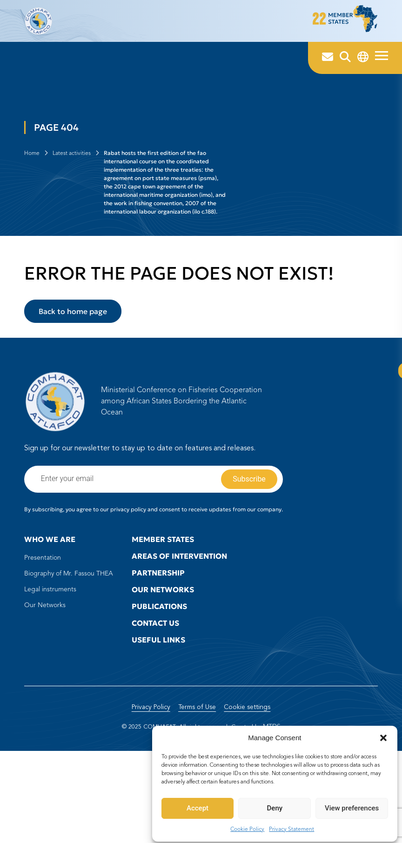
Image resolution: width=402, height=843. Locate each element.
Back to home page (73, 387)
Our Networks (45, 681)
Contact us (155, 699)
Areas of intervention (179, 632)
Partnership (158, 649)
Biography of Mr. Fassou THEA (68, 650)
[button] (383, 735)
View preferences (352, 805)
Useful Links (158, 716)
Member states (163, 615)
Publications (159, 682)
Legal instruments (50, 665)
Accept (198, 805)
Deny (275, 805)
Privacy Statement (292, 826)
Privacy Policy (147, 799)
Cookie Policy (248, 826)
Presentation (42, 634)
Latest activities (72, 194)
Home (32, 194)
